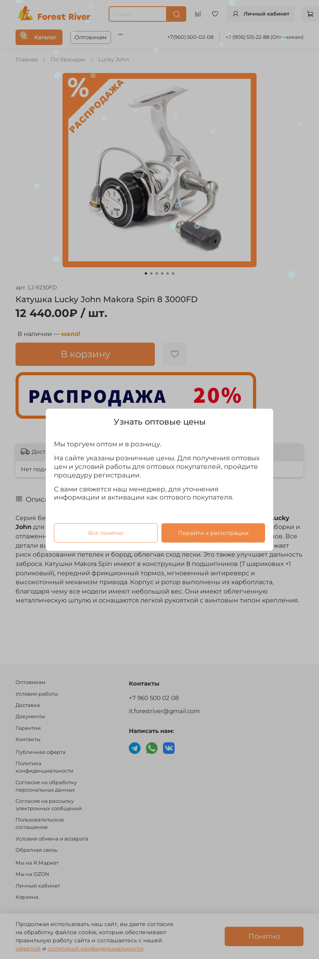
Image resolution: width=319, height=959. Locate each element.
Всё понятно (105, 532)
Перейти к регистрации (213, 532)
